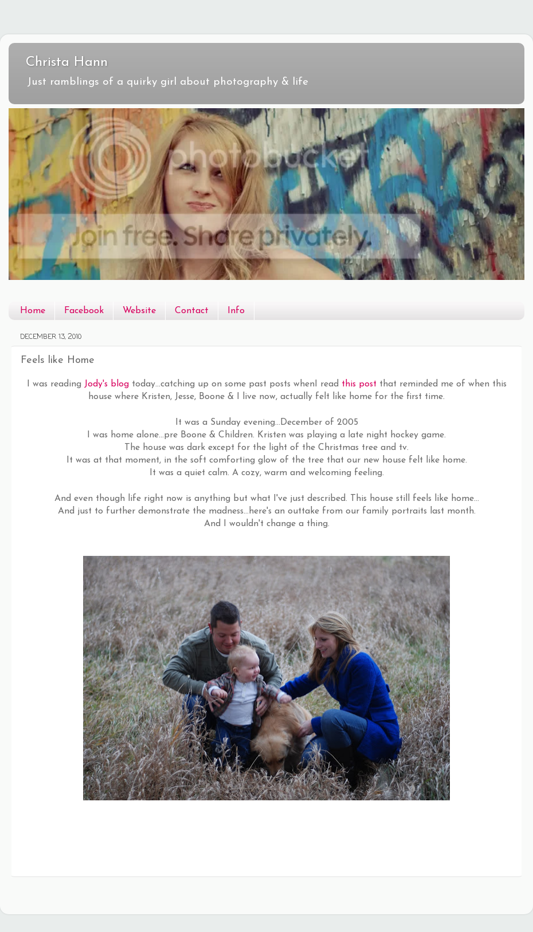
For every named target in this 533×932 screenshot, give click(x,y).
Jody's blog (106, 384)
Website (139, 310)
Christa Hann (67, 62)
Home (32, 310)
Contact (192, 310)
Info (236, 310)
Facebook (84, 310)
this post (359, 384)
